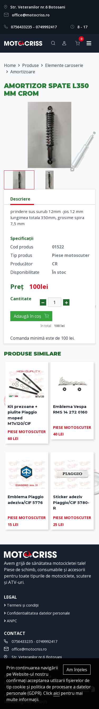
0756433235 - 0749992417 (34, 26)
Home (10, 65)
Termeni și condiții (21, 605)
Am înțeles (77, 669)
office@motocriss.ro (31, 14)
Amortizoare (22, 72)
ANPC (10, 620)
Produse (30, 65)
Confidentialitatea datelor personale (37, 613)
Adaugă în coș (31, 316)
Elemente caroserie (64, 65)
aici (56, 693)
